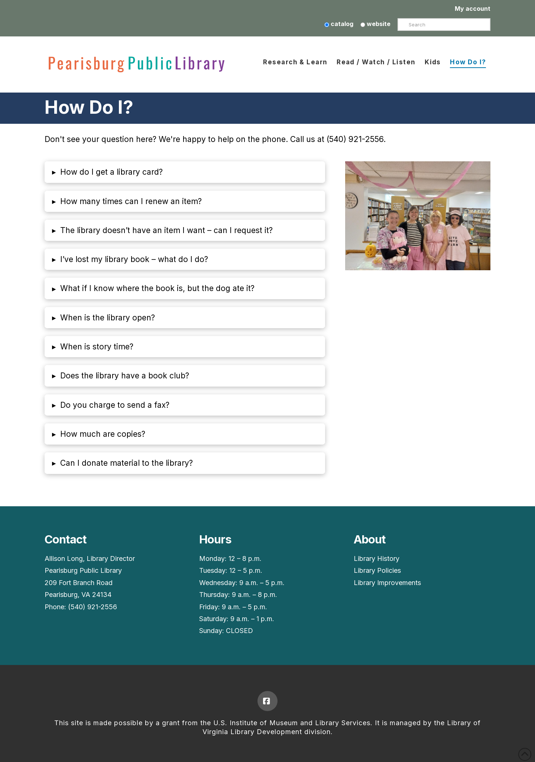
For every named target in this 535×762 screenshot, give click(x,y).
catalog (338, 24)
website (375, 24)
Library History (376, 558)
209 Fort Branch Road (79, 583)
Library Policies (377, 570)
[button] (185, 172)
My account (472, 8)
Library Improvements (387, 583)
